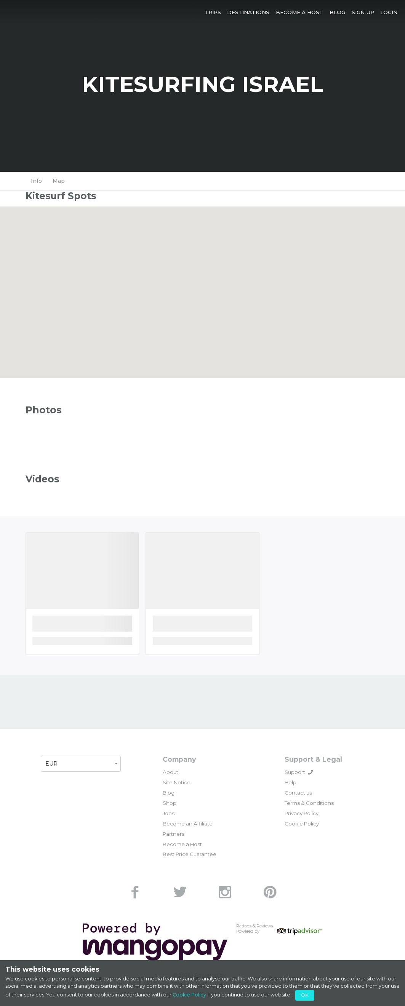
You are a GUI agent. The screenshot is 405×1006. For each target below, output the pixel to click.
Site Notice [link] (176, 782)
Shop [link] (169, 803)
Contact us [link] (298, 793)
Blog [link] (168, 793)
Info (36, 180)
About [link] (170, 772)
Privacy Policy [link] (302, 813)
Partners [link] (173, 834)
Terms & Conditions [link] (309, 803)
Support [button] (299, 772)
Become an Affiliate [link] (188, 824)
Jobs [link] (168, 813)
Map (59, 180)
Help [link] (290, 782)
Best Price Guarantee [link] (189, 854)
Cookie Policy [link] (302, 824)
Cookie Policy (189, 995)
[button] (212, 12)
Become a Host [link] (182, 844)
